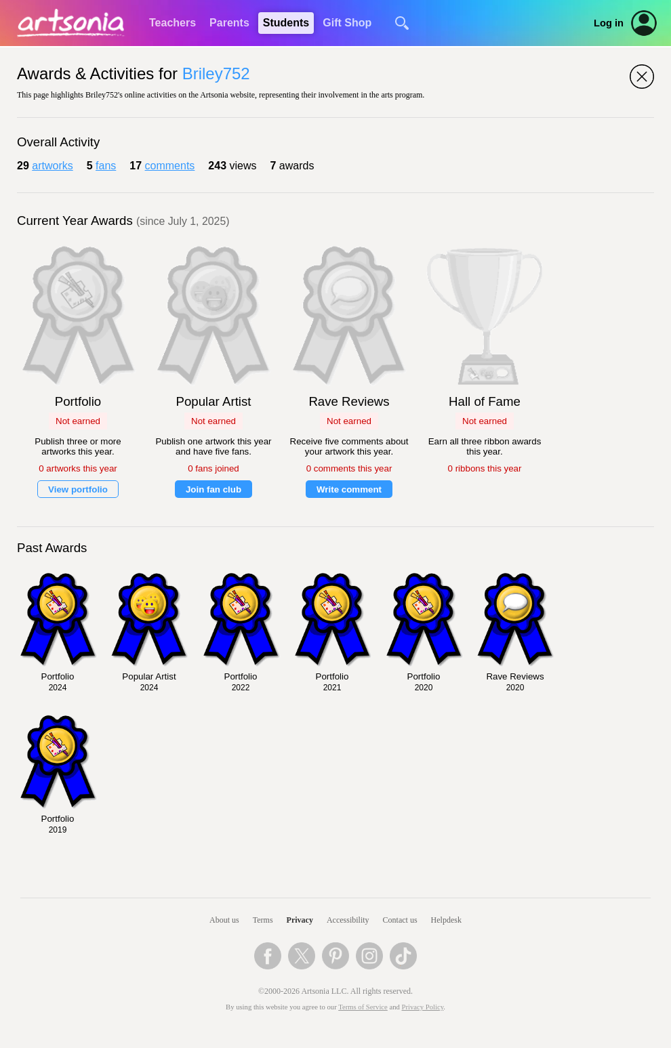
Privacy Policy (423, 1007)
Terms (263, 920)
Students (286, 22)
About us (224, 920)
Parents (229, 22)
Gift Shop (347, 22)
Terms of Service (363, 1007)
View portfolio (78, 489)
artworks (52, 165)
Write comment (349, 489)
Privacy (300, 920)
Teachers (172, 22)
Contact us (400, 920)
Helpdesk (446, 920)
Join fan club (213, 489)
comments (170, 165)
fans (106, 165)
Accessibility (348, 920)
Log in (609, 23)
